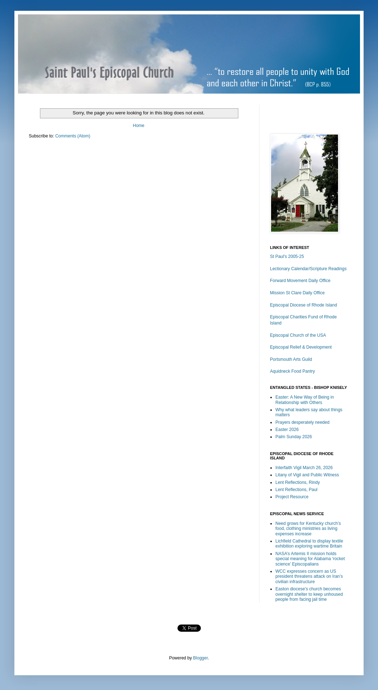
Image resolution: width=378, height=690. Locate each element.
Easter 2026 (287, 429)
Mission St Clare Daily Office (297, 292)
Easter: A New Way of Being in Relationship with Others (304, 400)
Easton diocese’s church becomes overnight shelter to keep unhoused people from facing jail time (309, 594)
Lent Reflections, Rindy (297, 482)
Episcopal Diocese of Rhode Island (303, 305)
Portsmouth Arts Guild (291, 359)
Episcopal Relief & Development (301, 347)
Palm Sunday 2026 (293, 436)
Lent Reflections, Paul (296, 489)
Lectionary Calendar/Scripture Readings (308, 268)
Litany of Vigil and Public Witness (307, 474)
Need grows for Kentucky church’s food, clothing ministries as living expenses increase (308, 528)
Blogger (200, 658)
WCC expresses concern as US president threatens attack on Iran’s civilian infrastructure (309, 576)
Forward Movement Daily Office (300, 280)
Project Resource (292, 496)
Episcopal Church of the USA (298, 335)
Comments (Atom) (72, 136)
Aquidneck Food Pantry (292, 371)
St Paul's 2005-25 (287, 256)
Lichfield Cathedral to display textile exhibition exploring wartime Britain (309, 544)
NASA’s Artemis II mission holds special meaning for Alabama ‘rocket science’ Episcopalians (310, 559)
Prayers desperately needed (302, 422)
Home (138, 125)
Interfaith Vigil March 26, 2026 (304, 467)
